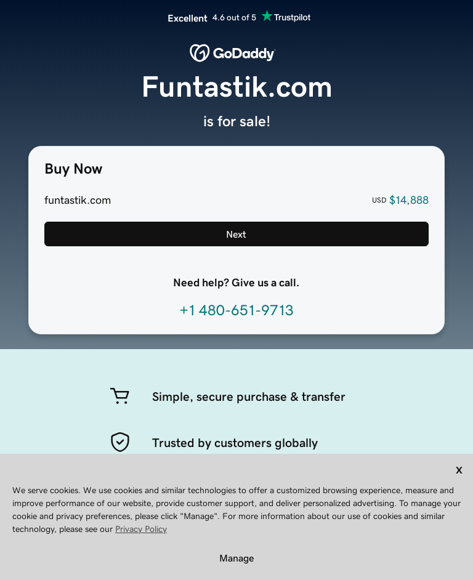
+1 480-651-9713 (236, 310)
